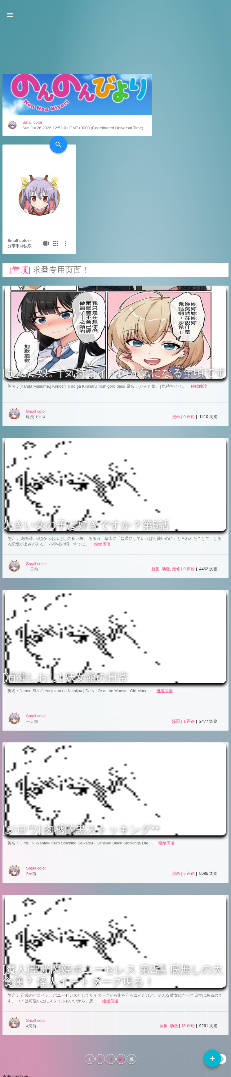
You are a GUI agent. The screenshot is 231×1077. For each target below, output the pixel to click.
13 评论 (188, 955)
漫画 (176, 346)
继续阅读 (199, 315)
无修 (176, 498)
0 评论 (189, 346)
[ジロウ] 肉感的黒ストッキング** (80, 758)
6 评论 (189, 802)
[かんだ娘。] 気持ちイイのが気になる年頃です (114, 302)
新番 (155, 498)
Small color (32, 169)
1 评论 (189, 650)
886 (121, 988)
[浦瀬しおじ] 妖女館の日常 (65, 606)
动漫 (166, 498)
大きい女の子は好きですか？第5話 (85, 454)
